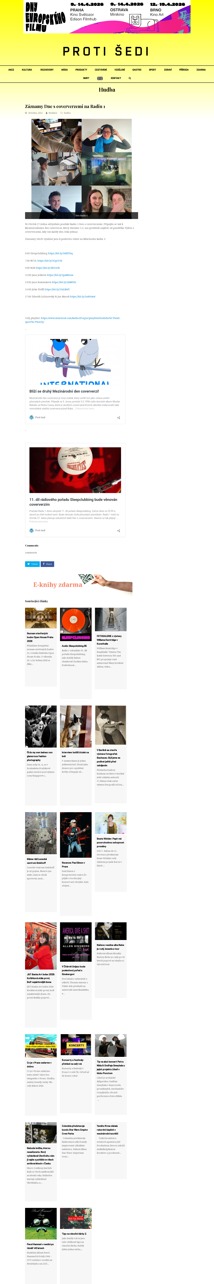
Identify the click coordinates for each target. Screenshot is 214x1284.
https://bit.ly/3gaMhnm (60, 275)
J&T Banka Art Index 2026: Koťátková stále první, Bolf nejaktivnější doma (41, 945)
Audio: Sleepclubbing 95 (74, 646)
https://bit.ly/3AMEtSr (64, 282)
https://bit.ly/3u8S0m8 (82, 296)
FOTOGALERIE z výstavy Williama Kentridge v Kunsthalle (109, 640)
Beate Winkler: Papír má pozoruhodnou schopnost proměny (110, 820)
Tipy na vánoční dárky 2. (74, 1167)
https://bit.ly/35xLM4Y (57, 289)
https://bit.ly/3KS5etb (48, 268)
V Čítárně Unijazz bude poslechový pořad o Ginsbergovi (73, 937)
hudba (67, 113)
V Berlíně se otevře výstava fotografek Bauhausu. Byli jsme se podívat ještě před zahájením (108, 747)
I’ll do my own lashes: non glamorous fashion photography (39, 745)
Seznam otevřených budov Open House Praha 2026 (40, 637)
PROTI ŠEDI (107, 52)
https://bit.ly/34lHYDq (60, 253)
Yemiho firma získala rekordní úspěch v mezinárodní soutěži (107, 1074)
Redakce (53, 113)
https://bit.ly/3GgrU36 (49, 260)
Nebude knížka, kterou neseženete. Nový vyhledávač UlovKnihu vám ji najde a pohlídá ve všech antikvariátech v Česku (40, 1100)
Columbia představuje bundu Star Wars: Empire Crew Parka (75, 1074)
